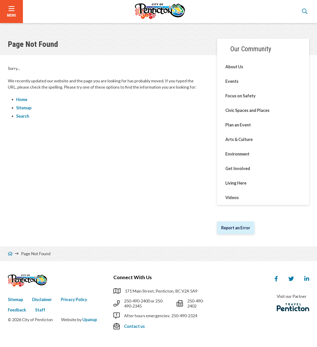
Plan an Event (238, 124)
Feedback (17, 309)
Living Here (235, 182)
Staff (40, 309)
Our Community (250, 49)
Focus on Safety (240, 95)
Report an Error (235, 227)
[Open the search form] (305, 11)
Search (22, 116)
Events (232, 81)
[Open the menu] (11, 11)
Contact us (134, 326)
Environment (237, 153)
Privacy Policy (74, 299)
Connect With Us (132, 277)
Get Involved (237, 168)
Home (21, 99)
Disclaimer (42, 299)
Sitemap (23, 107)
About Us (234, 66)
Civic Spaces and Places (247, 110)
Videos (232, 197)
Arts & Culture (239, 139)
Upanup (89, 319)
